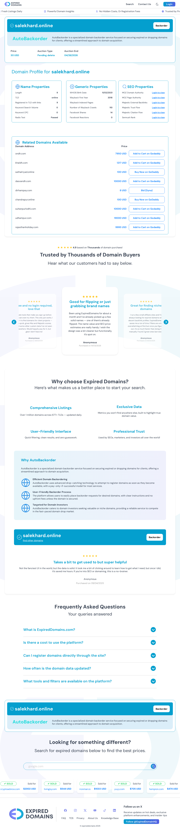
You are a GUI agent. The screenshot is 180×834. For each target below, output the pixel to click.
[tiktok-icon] (104, 810)
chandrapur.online (25, 199)
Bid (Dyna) (147, 190)
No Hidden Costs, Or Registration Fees (118, 11)
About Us (93, 818)
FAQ (63, 818)
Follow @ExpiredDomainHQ (141, 821)
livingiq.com (51, 789)
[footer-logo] (31, 814)
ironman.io (85, 789)
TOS (71, 818)
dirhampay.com (23, 190)
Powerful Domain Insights (59, 11)
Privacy (80, 818)
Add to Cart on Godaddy (146, 153)
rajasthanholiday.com (26, 227)
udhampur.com (23, 218)
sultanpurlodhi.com (25, 208)
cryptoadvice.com (10, 789)
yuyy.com (120, 789)
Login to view (158, 92)
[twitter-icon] (85, 810)
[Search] (153, 766)
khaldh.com (21, 162)
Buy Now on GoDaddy (147, 172)
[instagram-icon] (75, 810)
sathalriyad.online (24, 172)
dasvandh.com (23, 181)
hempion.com (157, 789)
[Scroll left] (14, 322)
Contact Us (144, 4)
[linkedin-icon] (114, 810)
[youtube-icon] (95, 810)
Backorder (155, 537)
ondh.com (20, 153)
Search (130, 4)
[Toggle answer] (153, 629)
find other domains (33, 540)
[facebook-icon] (65, 810)
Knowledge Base (110, 818)
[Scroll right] (166, 322)
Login (169, 4)
